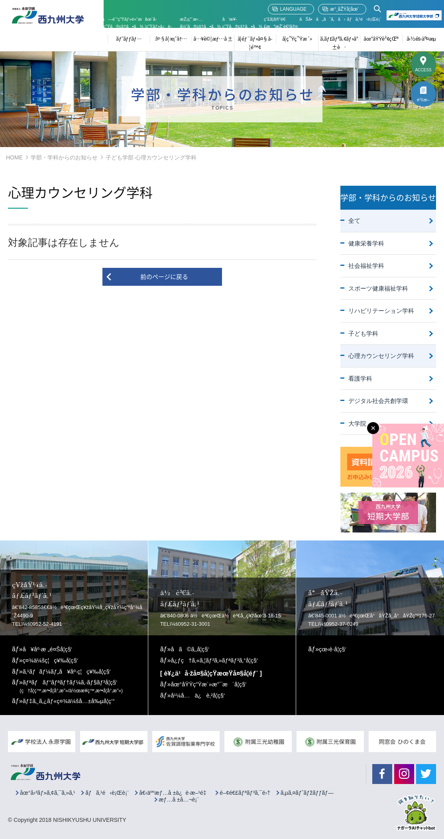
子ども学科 (363, 333)
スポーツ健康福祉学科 (378, 288)
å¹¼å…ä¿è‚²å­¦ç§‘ (200, 695)
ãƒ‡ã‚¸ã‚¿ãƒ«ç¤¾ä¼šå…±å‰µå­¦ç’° (73, 700)
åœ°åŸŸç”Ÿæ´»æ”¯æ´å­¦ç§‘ (212, 683)
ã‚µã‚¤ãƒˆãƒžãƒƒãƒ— (307, 792)
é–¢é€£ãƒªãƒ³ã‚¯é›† (245, 792)
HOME (14, 157)
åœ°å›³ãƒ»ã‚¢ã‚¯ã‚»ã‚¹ (47, 792)
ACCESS (423, 70)
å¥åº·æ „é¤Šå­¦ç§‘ (50, 649)
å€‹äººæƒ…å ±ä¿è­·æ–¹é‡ (174, 792)
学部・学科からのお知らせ (64, 157)
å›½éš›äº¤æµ (423, 38)
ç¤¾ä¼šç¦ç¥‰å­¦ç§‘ (53, 660)
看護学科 (360, 378)
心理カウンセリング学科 (381, 355)
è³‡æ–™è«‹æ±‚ (423, 102)
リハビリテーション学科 (381, 310)
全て (354, 220)
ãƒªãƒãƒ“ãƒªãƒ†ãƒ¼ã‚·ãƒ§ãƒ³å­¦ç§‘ (73, 685)
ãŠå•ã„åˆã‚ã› (322, 19)
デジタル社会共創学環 (378, 400)
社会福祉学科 (366, 265)
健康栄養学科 (366, 243)
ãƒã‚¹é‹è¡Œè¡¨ (364, 19)
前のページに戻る (164, 276)
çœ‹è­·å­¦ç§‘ (334, 649)
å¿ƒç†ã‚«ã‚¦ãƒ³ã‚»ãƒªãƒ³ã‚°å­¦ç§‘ (218, 660)
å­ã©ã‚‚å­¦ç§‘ (191, 649)
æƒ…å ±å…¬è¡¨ (179, 799)
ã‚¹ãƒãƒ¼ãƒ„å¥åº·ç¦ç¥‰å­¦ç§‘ (71, 671)
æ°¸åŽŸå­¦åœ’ (344, 9)
